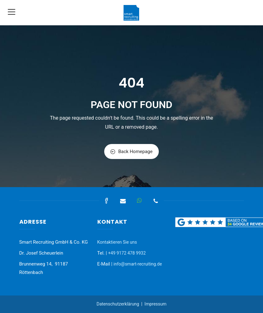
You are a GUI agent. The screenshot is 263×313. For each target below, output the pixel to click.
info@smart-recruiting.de (138, 263)
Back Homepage (131, 151)
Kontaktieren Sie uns (117, 242)
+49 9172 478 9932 (127, 253)
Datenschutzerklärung (117, 303)
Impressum (155, 303)
